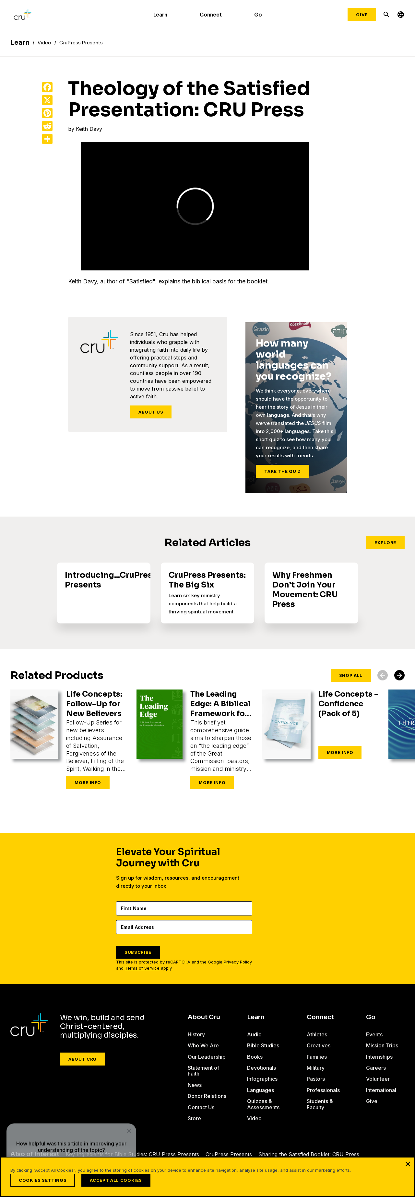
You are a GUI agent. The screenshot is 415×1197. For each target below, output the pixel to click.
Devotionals (261, 1068)
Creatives (318, 1045)
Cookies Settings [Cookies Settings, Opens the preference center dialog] (42, 1180)
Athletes (317, 1034)
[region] (207, 1177)
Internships (379, 1057)
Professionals (323, 1090)
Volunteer (378, 1079)
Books (255, 1057)
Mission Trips (382, 1045)
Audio (254, 1034)
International (381, 1090)
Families (317, 1057)
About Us (150, 412)
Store (194, 1124)
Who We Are (203, 1045)
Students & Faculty (320, 1104)
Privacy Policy (238, 962)
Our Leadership (207, 1057)
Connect (211, 15)
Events (374, 1034)
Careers (376, 1068)
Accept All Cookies (115, 1180)
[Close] (408, 1164)
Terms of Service (142, 968)
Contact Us (201, 1113)
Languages (260, 1090)
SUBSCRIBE (137, 952)
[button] (399, 675)
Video (254, 1118)
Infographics (262, 1079)
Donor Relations (199, 1099)
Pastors (316, 1079)
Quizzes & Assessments (263, 1104)
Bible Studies (263, 1045)
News (195, 1085)
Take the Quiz (282, 471)
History (196, 1034)
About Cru (82, 1059)
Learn (160, 15)
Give (362, 14)
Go (258, 15)
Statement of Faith (203, 1071)
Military (316, 1068)
